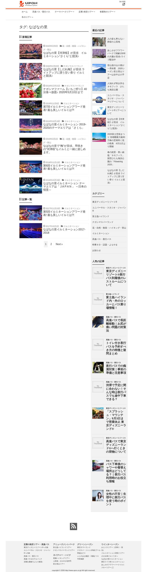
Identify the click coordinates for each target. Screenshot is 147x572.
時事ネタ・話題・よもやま (105, 245)
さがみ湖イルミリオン (109, 556)
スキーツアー (107, 568)
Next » (59, 244)
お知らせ (96, 250)
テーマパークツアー (63, 12)
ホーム (25, 12)
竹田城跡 (80, 559)
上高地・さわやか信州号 (62, 561)
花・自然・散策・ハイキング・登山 (109, 228)
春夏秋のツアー (107, 12)
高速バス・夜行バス (41, 12)
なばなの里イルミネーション (112, 559)
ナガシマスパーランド (102, 222)
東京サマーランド (84, 547)
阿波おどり (81, 553)
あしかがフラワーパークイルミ (113, 565)
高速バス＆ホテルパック (33, 559)
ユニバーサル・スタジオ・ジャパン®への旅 (37, 551)
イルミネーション (100, 233)
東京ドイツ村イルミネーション (113, 562)
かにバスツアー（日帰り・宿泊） (112, 548)
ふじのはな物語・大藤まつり (88, 556)
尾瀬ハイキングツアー (61, 558)
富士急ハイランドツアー (62, 547)
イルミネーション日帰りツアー (113, 553)
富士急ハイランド (100, 216)
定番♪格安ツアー (86, 12)
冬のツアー (26, 17)
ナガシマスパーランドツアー (64, 550)
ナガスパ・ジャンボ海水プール (88, 550)
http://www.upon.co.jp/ (73, 570)
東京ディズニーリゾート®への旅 (36, 547)
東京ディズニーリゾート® (104, 202)
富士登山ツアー (59, 564)
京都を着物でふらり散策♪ (33, 562)
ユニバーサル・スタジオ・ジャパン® (109, 209)
